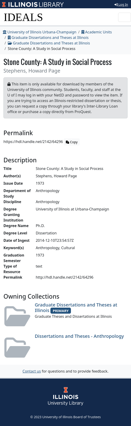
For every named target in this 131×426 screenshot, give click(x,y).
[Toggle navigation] (124, 17)
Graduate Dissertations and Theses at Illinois (48, 37)
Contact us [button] (32, 371)
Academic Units (97, 32)
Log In (121, 4)
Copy (71, 142)
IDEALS (23, 17)
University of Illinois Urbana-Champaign (39, 32)
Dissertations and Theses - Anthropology (79, 336)
